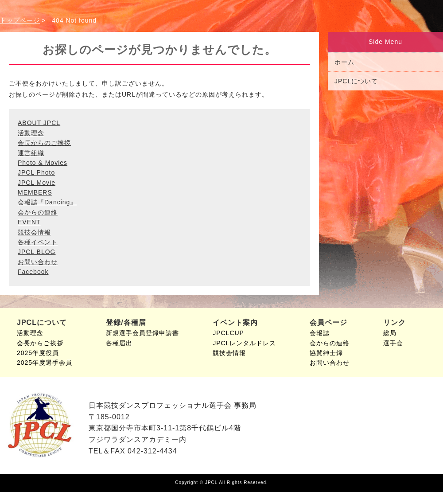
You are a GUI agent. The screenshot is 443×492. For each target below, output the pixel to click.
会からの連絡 (38, 212)
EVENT (29, 222)
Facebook (33, 271)
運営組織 (31, 152)
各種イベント (38, 242)
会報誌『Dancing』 (47, 202)
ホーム (344, 62)
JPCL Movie (36, 182)
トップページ (20, 20)
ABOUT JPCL (39, 122)
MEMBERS (35, 192)
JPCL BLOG (37, 251)
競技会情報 (34, 232)
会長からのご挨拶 (44, 142)
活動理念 (31, 133)
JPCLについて (356, 81)
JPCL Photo (36, 172)
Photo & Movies (42, 162)
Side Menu (385, 41)
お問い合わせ (38, 262)
